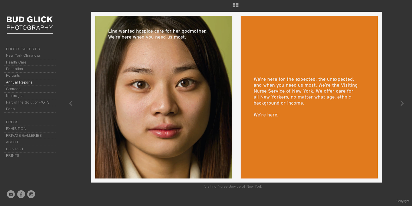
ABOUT (12, 142)
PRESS (12, 122)
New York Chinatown (23, 56)
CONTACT (14, 149)
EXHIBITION (16, 129)
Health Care (16, 62)
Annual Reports (19, 82)
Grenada (13, 89)
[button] (235, 7)
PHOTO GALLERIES (23, 49)
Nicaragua (15, 96)
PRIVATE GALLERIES (24, 136)
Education (14, 69)
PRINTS (12, 156)
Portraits (13, 76)
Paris (10, 109)
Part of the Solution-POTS (28, 102)
